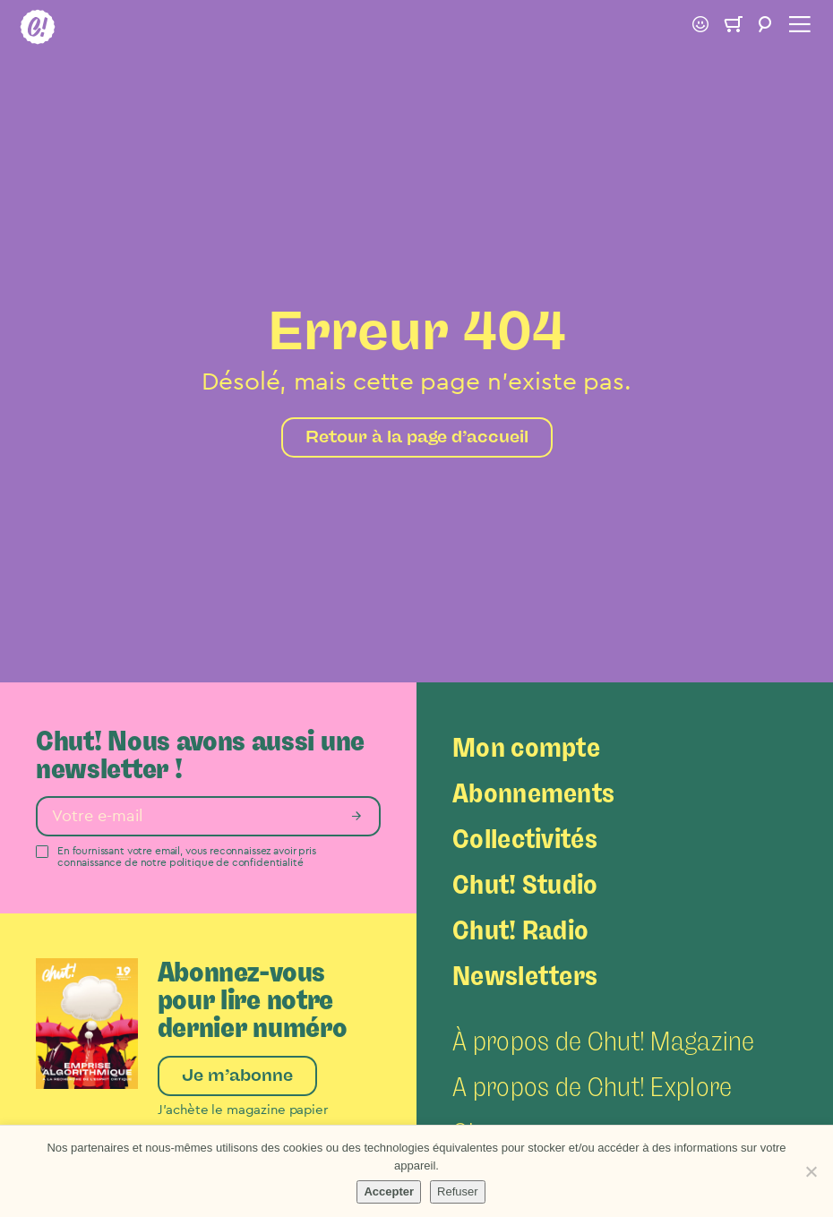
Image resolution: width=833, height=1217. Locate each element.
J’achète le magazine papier (243, 1110)
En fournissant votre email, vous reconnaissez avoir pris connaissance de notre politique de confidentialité (186, 856)
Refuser (457, 1191)
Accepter (389, 1191)
